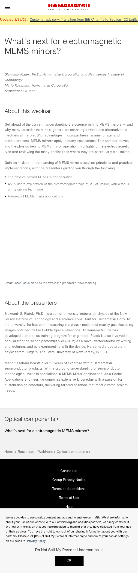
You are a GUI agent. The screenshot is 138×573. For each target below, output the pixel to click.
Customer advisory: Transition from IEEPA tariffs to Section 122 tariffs (84, 19)
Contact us (68, 471)
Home (9, 452)
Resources (26, 452)
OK (69, 560)
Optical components (30, 419)
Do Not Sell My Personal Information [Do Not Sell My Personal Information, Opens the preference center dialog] (67, 550)
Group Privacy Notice (69, 480)
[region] (69, 540)
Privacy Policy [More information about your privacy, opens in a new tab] (36, 541)
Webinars (45, 452)
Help (69, 507)
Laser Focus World (26, 283)
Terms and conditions (68, 489)
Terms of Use (69, 498)
